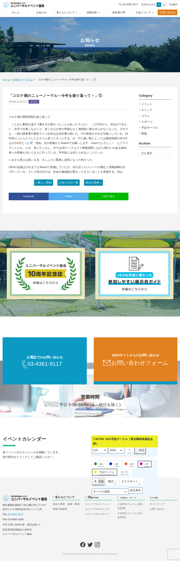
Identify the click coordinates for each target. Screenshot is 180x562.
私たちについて (66, 12)
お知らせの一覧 (68, 182)
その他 (153, 498)
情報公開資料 (60, 510)
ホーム (15, 12)
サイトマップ (157, 505)
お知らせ (41, 12)
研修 (144, 133)
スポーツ (146, 121)
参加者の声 (118, 12)
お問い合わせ (167, 12)
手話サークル (149, 127)
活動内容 (91, 12)
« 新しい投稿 (43, 182)
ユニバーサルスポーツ (97, 515)
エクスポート (131, 482)
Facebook (28, 196)
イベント (146, 104)
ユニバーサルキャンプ (97, 510)
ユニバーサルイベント (97, 505)
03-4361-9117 (15, 515)
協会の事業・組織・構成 (66, 505)
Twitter (68, 196)
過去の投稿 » (93, 182)
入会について (143, 12)
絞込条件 (135, 492)
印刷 (98, 483)
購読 (112, 482)
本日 (140, 451)
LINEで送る (108, 196)
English (173, 4)
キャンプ (146, 109)
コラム (145, 115)
